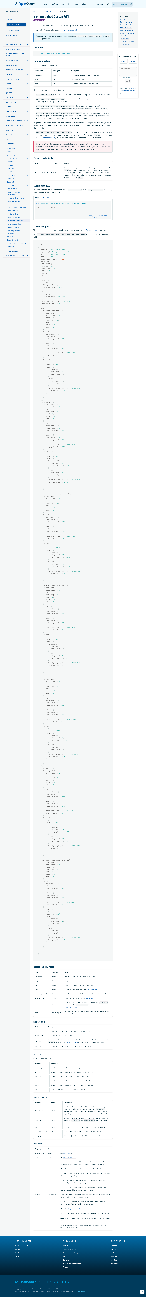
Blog (90, 4)
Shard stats (89, 998)
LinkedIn (114, 1253)
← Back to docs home (13, 20)
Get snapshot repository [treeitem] (16, 198)
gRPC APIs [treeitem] (10, 162)
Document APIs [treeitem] (12, 158)
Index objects (79, 1014)
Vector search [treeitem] (11, 111)
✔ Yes (123, 61)
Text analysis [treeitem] (10, 88)
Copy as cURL (102, 216)
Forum (17, 1249)
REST (37, 197)
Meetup (114, 1260)
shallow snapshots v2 (47, 138)
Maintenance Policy (70, 1253)
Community (65, 4)
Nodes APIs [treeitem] (11, 175)
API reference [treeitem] (10, 144)
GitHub (18, 1253)
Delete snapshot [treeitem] (14, 217)
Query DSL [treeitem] (9, 93)
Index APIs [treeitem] (10, 165)
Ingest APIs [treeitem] (11, 169)
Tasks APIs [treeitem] (10, 237)
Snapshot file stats (71, 1007)
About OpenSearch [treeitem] (12, 31)
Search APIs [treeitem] (11, 182)
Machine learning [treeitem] (12, 116)
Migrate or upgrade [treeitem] (13, 49)
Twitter (113, 1249)
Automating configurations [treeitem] (16, 121)
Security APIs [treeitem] (11, 185)
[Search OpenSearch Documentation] (122, 4)
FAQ (64, 1256)
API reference (37, 11)
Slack (17, 1256)
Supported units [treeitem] (12, 240)
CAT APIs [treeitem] (10, 152)
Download (99, 4)
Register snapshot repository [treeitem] (14, 193)
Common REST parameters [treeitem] (16, 243)
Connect (114, 1246)
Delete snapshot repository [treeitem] (14, 202)
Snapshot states (91, 989)
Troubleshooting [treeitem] (12, 251)
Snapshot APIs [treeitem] (12, 189)
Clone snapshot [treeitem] (13, 227)
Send (128, 81)
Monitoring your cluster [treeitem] (15, 125)
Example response (126, 30)
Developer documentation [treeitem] (15, 256)
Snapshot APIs (48, 11)
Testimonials (68, 1260)
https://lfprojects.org (81, 1291)
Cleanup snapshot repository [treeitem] (14, 232)
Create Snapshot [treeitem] (14, 211)
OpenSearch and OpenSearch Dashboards (15, 13)
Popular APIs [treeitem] (11, 247)
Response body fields (127, 33)
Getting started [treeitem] (11, 35)
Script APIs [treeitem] (11, 179)
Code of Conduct (21, 1246)
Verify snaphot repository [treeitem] (17, 207)
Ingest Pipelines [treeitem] (11, 65)
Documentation (79, 4)
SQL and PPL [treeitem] (10, 97)
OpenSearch (26, 4)
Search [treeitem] (8, 107)
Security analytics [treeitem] (12, 79)
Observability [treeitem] (10, 130)
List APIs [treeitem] (10, 172)
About (45, 4)
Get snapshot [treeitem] (13, 214)
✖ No (133, 61)
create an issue (130, 96)
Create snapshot (70, 30)
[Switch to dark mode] (108, 4)
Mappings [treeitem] (9, 84)
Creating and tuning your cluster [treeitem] (15, 55)
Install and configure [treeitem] (14, 45)
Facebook (114, 1263)
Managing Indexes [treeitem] (12, 60)
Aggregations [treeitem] (11, 102)
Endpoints (123, 19)
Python (46, 197)
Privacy (65, 1267)
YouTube (114, 1256)
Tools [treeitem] (8, 139)
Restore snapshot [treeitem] (14, 224)
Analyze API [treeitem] (11, 148)
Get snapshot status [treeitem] (15, 221)
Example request (92, 230)
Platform (54, 4)
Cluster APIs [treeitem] (11, 155)
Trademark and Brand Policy (73, 1263)
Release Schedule (69, 1249)
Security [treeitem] (9, 74)
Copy (91, 216)
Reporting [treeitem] (9, 135)
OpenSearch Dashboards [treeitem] (14, 70)
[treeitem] (27, 30)
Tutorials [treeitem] (9, 40)
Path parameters (126, 22)
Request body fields (127, 25)
